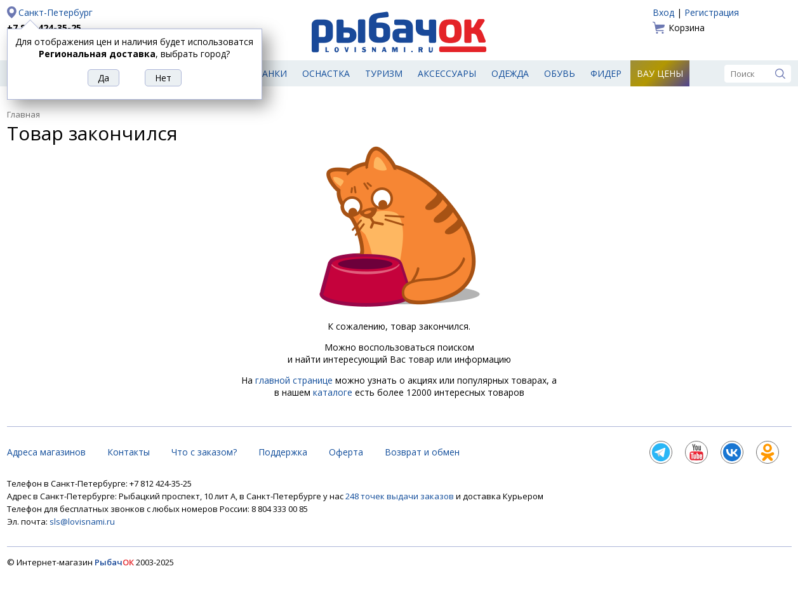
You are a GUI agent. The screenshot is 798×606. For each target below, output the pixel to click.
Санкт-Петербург (55, 12)
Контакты (128, 452)
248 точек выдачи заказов (400, 496)
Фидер (606, 73)
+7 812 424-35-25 (44, 28)
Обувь (559, 73)
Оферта (346, 452)
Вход (663, 12)
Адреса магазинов (46, 452)
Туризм (383, 73)
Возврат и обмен (422, 452)
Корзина (686, 28)
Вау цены (660, 73)
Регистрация (711, 12)
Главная (23, 114)
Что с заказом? (204, 452)
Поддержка (282, 452)
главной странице (294, 380)
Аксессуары (447, 73)
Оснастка (326, 73)
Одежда (510, 73)
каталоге (332, 392)
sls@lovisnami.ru (82, 521)
